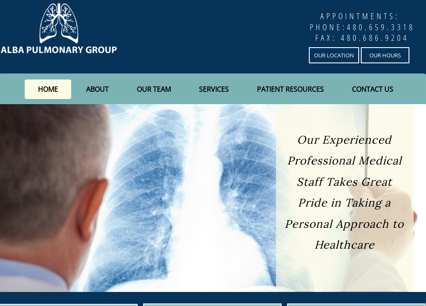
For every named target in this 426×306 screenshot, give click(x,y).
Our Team (154, 89)
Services (214, 89)
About (97, 89)
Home (48, 89)
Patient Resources (290, 89)
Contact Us (372, 89)
